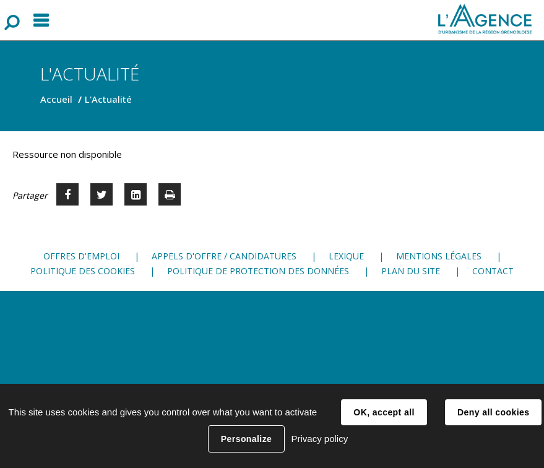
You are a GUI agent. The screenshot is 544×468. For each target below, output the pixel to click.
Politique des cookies (82, 271)
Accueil (56, 99)
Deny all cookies (493, 412)
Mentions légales (438, 256)
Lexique (346, 256)
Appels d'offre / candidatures (224, 256)
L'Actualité (108, 99)
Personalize (246, 439)
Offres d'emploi (81, 256)
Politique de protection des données (258, 271)
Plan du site (410, 271)
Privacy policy (319, 438)
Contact (493, 271)
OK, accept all (383, 412)
